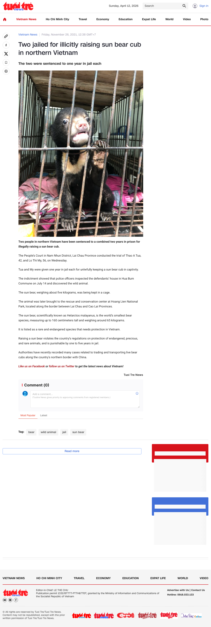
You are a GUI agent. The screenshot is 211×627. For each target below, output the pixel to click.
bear (31, 432)
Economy (102, 19)
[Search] (165, 6)
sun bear (78, 432)
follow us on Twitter (61, 366)
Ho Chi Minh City (57, 19)
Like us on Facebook (31, 366)
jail (64, 432)
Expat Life (149, 19)
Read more (72, 451)
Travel (83, 19)
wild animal (48, 432)
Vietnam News (26, 19)
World (169, 19)
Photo (204, 19)
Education (126, 19)
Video (187, 19)
